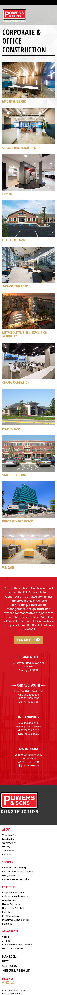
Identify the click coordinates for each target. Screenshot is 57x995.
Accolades (8, 850)
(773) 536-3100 (30, 698)
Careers (6, 854)
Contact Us (28, 639)
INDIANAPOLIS (28, 716)
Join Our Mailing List (16, 970)
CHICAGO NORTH (28, 656)
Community (9, 842)
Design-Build (9, 875)
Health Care (9, 900)
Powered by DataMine (12, 993)
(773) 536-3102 (30, 702)
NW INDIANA (28, 748)
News (5, 961)
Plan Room (9, 956)
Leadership (8, 838)
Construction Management (17, 871)
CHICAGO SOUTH (28, 685)
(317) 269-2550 (30, 730)
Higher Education (11, 904)
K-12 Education (10, 916)
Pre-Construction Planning (17, 944)
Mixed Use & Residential (15, 919)
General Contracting (14, 867)
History (6, 846)
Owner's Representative (15, 879)
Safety (6, 936)
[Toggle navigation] (51, 15)
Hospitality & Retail (13, 908)
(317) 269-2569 (30, 734)
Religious (7, 923)
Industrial (7, 912)
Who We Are (9, 835)
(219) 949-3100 (30, 762)
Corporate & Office (13, 892)
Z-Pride (6, 940)
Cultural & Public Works (15, 896)
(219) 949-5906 (30, 765)
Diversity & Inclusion (13, 948)
